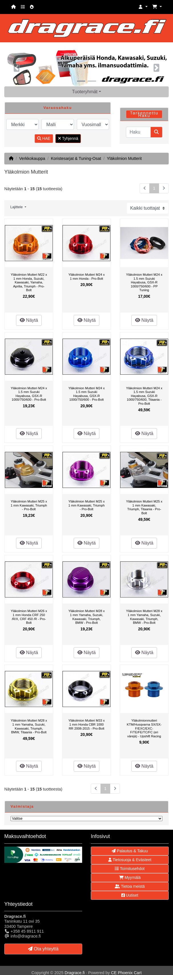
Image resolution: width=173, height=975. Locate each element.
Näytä (29, 320)
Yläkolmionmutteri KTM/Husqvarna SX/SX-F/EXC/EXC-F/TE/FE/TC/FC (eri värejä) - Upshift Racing (144, 728)
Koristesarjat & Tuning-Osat (76, 158)
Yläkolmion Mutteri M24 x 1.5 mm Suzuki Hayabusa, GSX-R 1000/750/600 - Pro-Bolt (29, 394)
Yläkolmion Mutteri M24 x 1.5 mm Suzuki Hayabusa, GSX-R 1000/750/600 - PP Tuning (144, 282)
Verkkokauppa (32, 158)
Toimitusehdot (129, 868)
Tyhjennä (68, 138)
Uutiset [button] (129, 895)
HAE (44, 138)
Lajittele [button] (17, 207)
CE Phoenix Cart (126, 972)
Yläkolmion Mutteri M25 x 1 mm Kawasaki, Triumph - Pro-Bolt (29, 505)
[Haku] (138, 132)
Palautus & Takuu (130, 851)
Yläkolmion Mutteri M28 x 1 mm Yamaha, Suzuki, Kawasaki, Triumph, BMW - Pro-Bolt (86, 616)
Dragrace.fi (75, 972)
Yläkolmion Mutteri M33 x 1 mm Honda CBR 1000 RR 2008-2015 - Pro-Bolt (86, 724)
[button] (143, 7)
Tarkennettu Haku (144, 114)
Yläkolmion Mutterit (124, 158)
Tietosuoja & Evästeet (129, 859)
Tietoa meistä (130, 886)
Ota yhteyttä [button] (43, 948)
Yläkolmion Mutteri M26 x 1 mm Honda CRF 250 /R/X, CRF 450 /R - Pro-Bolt (29, 616)
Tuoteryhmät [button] (84, 91)
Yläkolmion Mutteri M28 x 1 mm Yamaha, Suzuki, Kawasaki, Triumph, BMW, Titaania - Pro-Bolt (29, 726)
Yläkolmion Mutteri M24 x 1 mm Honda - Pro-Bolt (86, 276)
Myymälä (130, 877)
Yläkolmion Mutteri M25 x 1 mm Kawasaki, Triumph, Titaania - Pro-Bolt (144, 507)
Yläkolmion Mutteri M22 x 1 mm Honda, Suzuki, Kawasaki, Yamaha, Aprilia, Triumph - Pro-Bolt (29, 282)
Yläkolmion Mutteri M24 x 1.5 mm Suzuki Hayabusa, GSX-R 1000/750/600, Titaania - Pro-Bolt (144, 395)
